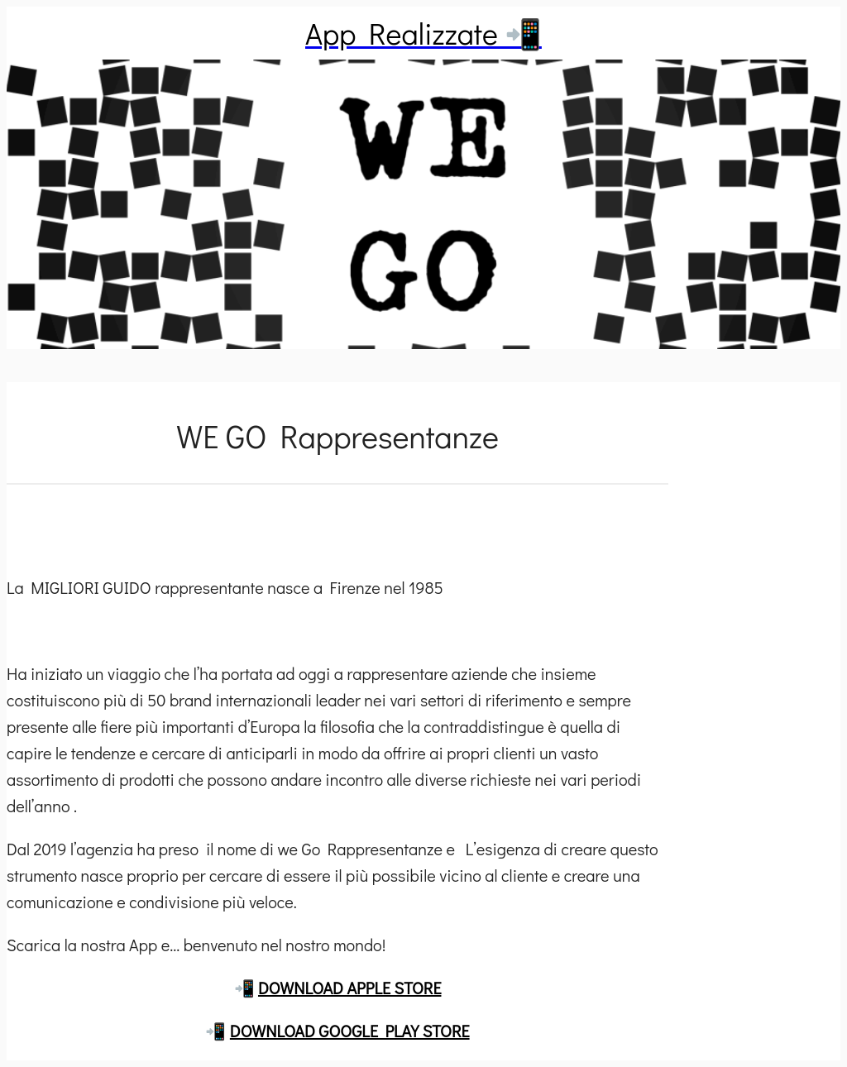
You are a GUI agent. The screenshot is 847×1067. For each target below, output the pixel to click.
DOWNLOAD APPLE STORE (349, 987)
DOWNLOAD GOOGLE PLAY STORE (350, 1030)
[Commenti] (337, 524)
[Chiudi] (33, 33)
